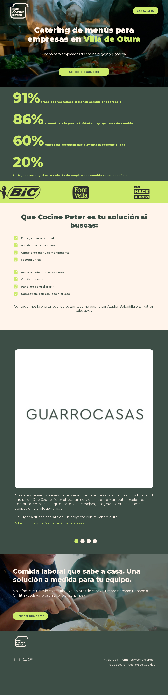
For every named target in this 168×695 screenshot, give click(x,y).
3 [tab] (89, 541)
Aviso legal (111, 659)
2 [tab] (82, 541)
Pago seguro (117, 664)
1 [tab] (76, 541)
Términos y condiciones (137, 659)
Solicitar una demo (30, 616)
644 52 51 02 (146, 10)
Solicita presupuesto (84, 71)
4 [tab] (95, 541)
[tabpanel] (84, 438)
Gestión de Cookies (141, 664)
